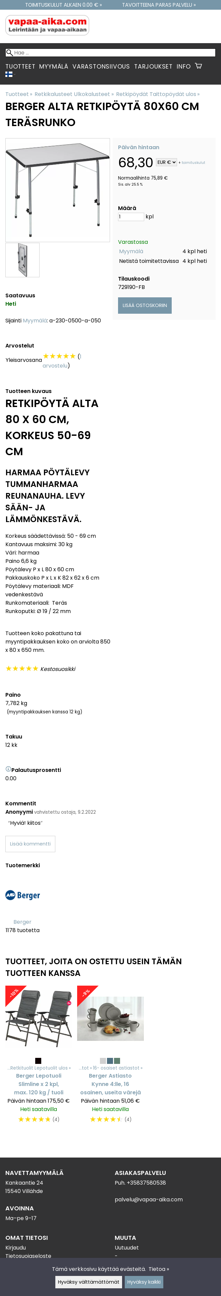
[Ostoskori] (198, 66)
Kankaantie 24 (24, 1183)
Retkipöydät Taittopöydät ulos (158, 94)
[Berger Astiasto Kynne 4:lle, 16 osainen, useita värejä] (110, 1058)
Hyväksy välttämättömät (88, 1282)
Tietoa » (159, 1269)
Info (184, 67)
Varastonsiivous (101, 67)
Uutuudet (127, 1248)
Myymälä (53, 67)
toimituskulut (193, 162)
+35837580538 (146, 1183)
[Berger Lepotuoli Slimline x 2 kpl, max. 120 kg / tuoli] (38, 1058)
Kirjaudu (15, 1248)
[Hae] (110, 52)
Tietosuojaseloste (28, 1256)
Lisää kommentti (30, 843)
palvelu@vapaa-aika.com (149, 1199)
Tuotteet (20, 67)
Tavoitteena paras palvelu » (159, 4)
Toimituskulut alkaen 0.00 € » (63, 4)
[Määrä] (131, 217)
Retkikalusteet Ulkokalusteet (74, 94)
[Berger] (22, 910)
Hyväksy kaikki (144, 1282)
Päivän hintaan (138, 147)
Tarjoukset (153, 67)
